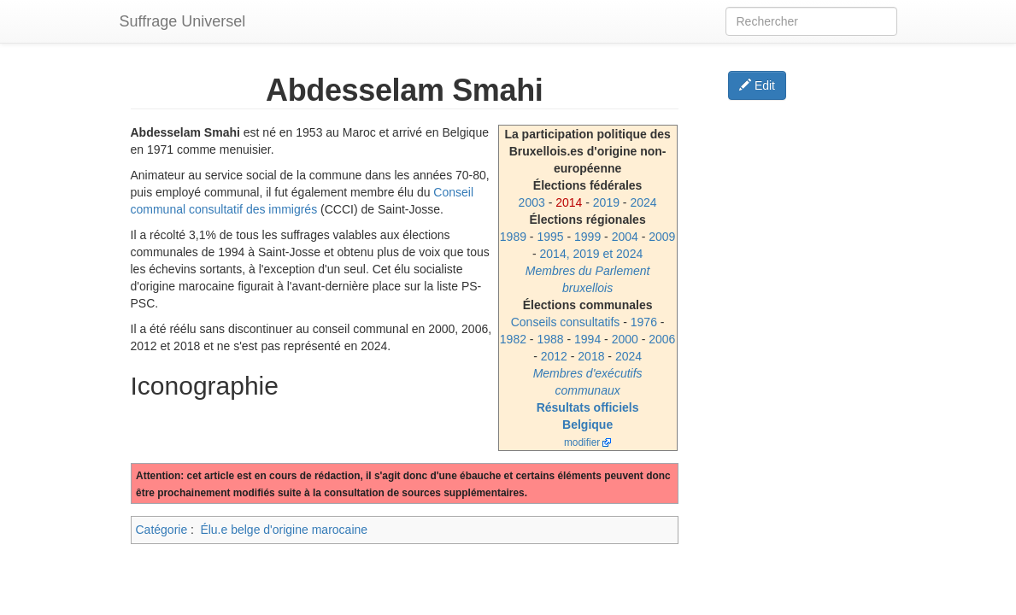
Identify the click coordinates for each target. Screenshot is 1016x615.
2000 (625, 339)
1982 (513, 339)
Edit (757, 85)
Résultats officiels (588, 407)
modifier (582, 442)
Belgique (587, 424)
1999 (587, 236)
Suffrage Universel (183, 21)
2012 (554, 356)
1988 (550, 339)
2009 (662, 236)
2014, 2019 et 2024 (591, 254)
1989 (513, 236)
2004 (625, 236)
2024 (643, 202)
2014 (568, 202)
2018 (591, 356)
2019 (606, 202)
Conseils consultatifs (565, 322)
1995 (550, 236)
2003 (532, 202)
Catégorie (162, 529)
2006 (662, 339)
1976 (644, 322)
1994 (587, 339)
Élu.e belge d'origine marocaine (283, 529)
